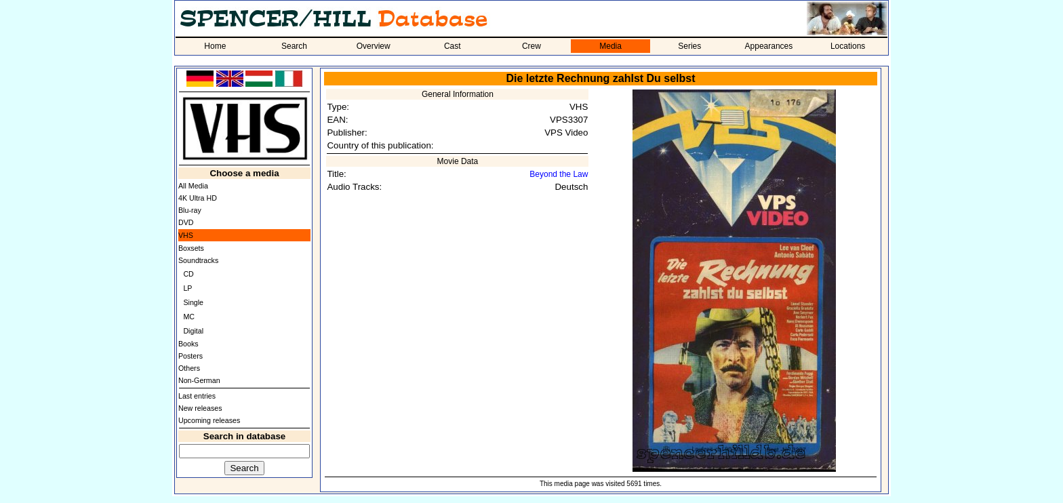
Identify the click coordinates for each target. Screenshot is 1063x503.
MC (189, 317)
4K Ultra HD (197, 198)
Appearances (769, 46)
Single (193, 302)
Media (610, 46)
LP (187, 288)
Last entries (197, 396)
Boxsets (191, 248)
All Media (193, 186)
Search (294, 46)
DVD (186, 222)
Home (215, 46)
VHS (185, 235)
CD (188, 274)
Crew (531, 46)
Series (689, 46)
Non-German (199, 380)
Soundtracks (198, 260)
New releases (200, 408)
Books (188, 344)
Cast (452, 46)
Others (189, 368)
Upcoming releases (209, 420)
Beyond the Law (558, 174)
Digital (193, 331)
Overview (373, 46)
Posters (190, 356)
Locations (847, 46)
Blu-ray (189, 210)
